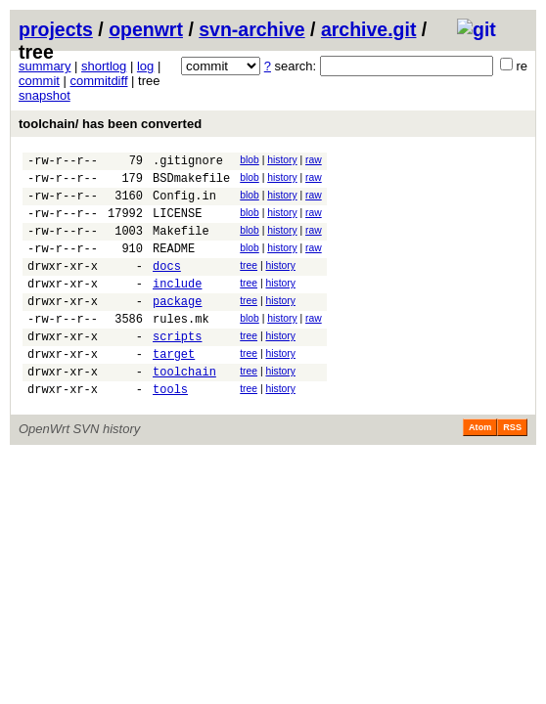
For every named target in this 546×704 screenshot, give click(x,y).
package (177, 327)
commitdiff (99, 80)
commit (39, 80)
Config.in (184, 204)
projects (56, 29)
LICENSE (177, 224)
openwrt (146, 29)
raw (313, 159)
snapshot (44, 95)
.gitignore (188, 162)
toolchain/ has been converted (110, 123)
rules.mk (181, 347)
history (281, 159)
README (174, 265)
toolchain (184, 409)
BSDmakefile (191, 183)
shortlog (103, 66)
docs (167, 286)
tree (248, 283)
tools (170, 429)
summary (44, 66)
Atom (480, 468)
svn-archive (251, 29)
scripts (177, 368)
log (145, 66)
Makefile (181, 245)
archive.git (369, 29)
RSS (512, 468)
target (174, 388)
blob (249, 159)
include (177, 306)
